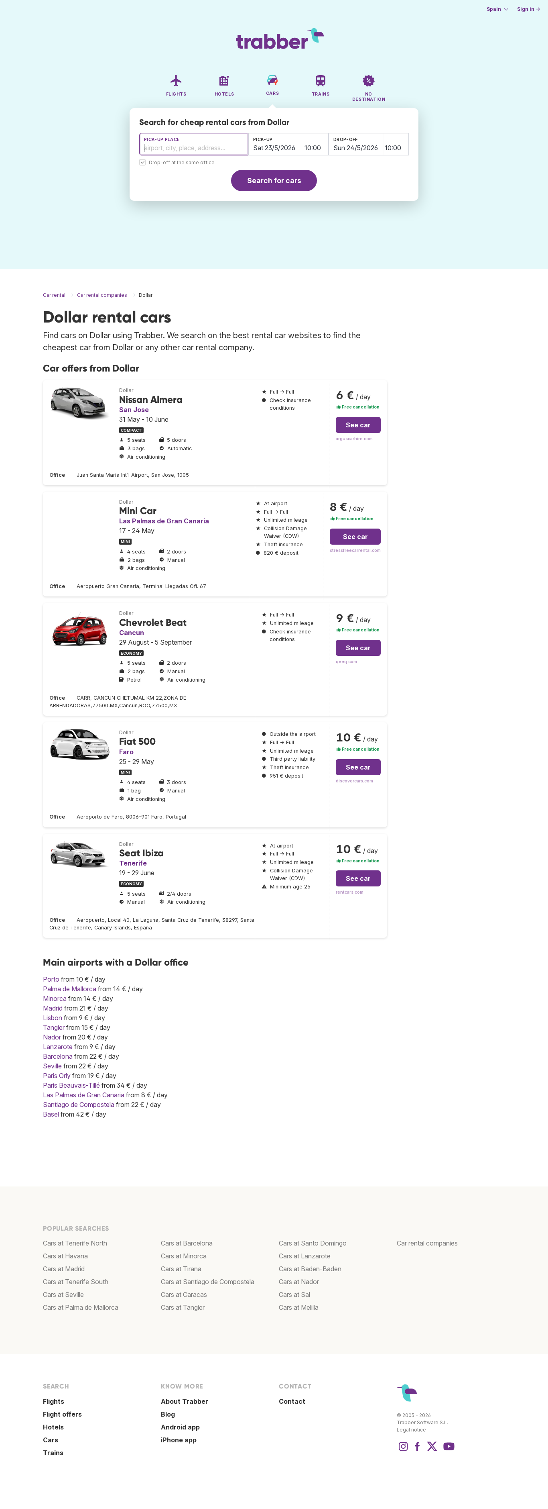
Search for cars (274, 180)
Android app (180, 1427)
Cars (50, 1440)
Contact (292, 1401)
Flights (53, 1401)
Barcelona (58, 1056)
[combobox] (193, 144)
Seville (52, 1066)
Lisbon (52, 1018)
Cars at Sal (294, 1295)
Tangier (54, 1027)
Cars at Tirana (181, 1269)
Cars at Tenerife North (75, 1243)
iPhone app (179, 1440)
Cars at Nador (299, 1282)
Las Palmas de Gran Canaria (164, 521)
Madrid (53, 1008)
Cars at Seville (63, 1295)
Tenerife (133, 863)
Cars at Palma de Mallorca (80, 1307)
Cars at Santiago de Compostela (207, 1282)
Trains (53, 1453)
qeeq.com (346, 661)
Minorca (55, 998)
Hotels (53, 1427)
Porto (51, 979)
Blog (168, 1414)
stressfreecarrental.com (355, 550)
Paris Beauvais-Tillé (71, 1085)
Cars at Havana (65, 1256)
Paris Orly (57, 1076)
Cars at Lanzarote (305, 1256)
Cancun (131, 633)
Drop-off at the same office (182, 163)
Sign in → (528, 9)
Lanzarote (58, 1047)
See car (358, 425)
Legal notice (411, 1430)
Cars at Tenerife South (75, 1282)
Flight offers (62, 1414)
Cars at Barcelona (187, 1243)
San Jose (134, 410)
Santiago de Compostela (78, 1105)
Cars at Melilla (299, 1307)
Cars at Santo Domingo (313, 1243)
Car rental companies (427, 1243)
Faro (126, 752)
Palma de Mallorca (69, 989)
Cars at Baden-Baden (310, 1269)
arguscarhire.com (354, 438)
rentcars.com (349, 892)
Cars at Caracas (184, 1295)
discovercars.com (354, 781)
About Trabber (184, 1401)
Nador (52, 1037)
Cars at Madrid (64, 1269)
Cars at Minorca (184, 1256)
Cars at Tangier (183, 1307)
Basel (51, 1114)
